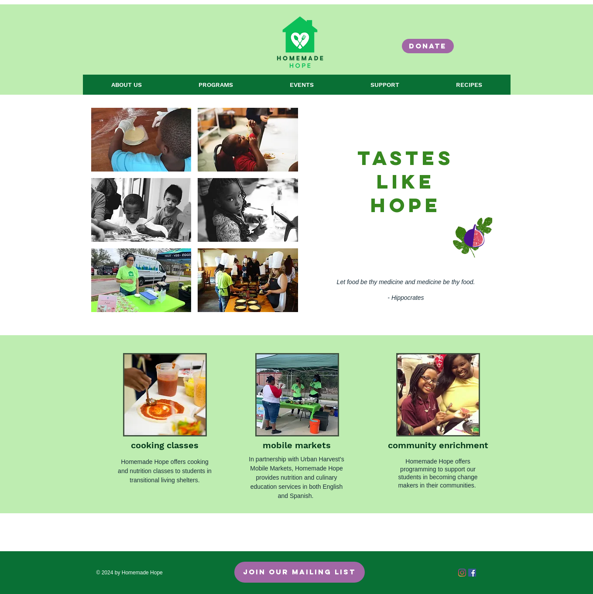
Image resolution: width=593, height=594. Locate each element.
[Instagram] (462, 573)
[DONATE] (428, 46)
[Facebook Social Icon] (472, 573)
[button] (141, 140)
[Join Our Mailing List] (299, 572)
